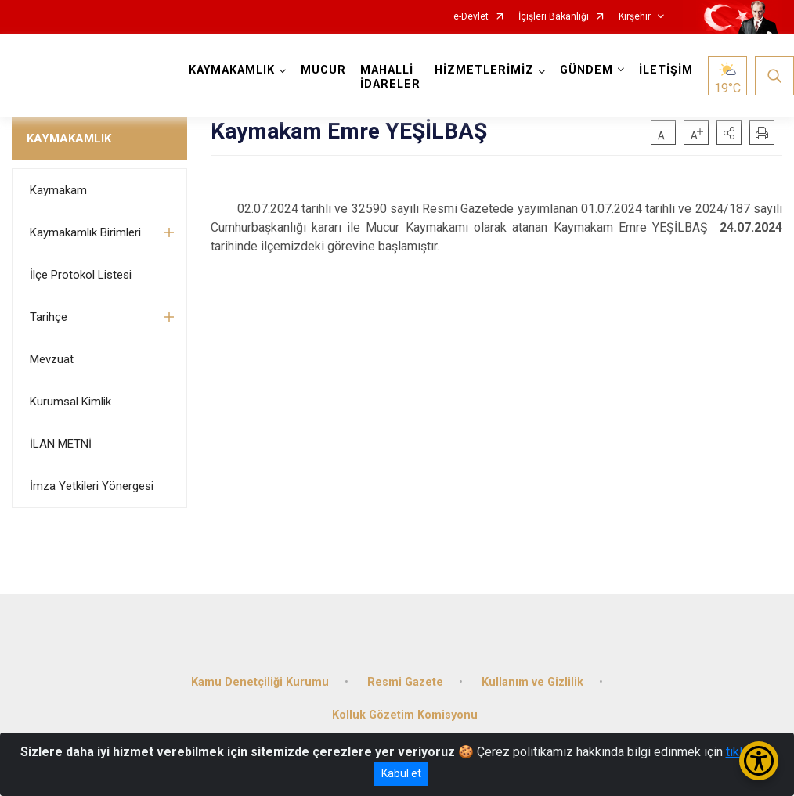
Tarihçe (48, 317)
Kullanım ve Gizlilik (532, 682)
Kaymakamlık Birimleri (85, 232)
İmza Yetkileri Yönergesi (91, 486)
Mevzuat (52, 359)
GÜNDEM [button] (586, 70)
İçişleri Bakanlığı (553, 17)
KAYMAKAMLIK (69, 138)
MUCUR (323, 70)
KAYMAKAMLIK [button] (232, 70)
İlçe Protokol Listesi (81, 275)
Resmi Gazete (405, 682)
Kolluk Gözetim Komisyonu (405, 715)
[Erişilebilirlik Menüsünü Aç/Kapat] (758, 760)
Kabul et (401, 773)
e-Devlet (471, 17)
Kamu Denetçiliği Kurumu (260, 682)
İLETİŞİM (666, 70)
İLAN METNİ (61, 444)
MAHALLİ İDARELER (390, 77)
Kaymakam (58, 190)
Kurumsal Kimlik (70, 401)
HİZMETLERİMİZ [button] (484, 70)
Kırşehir (635, 17)
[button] (729, 132)
